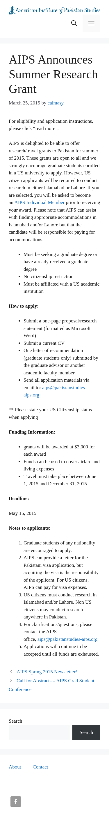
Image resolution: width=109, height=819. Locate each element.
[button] (74, 23)
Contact (40, 767)
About (15, 767)
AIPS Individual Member (39, 202)
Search (15, 721)
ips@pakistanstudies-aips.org (68, 639)
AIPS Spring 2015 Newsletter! (47, 671)
